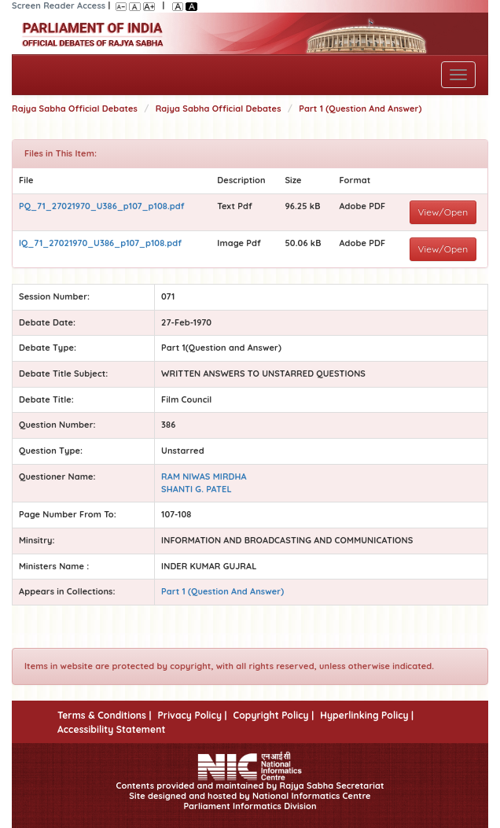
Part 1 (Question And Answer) (360, 108)
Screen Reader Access (58, 5)
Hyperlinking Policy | (367, 715)
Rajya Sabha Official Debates (75, 108)
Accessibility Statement (111, 729)
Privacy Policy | (191, 715)
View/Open (443, 212)
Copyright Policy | (273, 715)
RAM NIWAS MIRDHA (204, 476)
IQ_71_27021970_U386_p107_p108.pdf (100, 242)
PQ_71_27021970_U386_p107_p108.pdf (102, 206)
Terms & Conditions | (104, 715)
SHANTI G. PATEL (196, 489)
